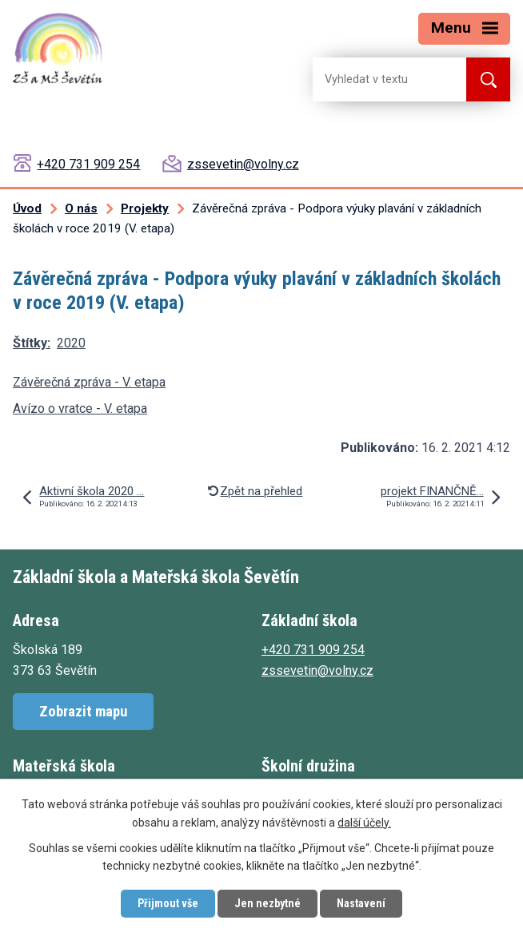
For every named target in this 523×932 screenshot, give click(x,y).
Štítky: (31, 343)
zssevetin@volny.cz (243, 164)
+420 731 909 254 (88, 164)
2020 (71, 343)
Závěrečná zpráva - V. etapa (89, 382)
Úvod (27, 208)
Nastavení (361, 903)
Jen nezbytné (267, 903)
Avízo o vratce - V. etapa (80, 408)
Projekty (145, 208)
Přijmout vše (168, 903)
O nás (81, 208)
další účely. (364, 822)
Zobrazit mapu (83, 711)
